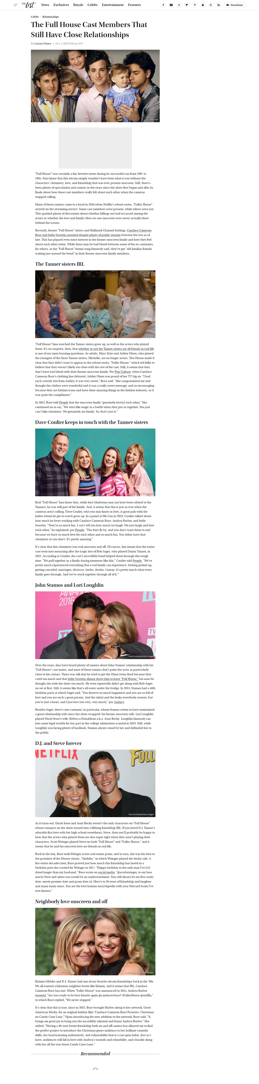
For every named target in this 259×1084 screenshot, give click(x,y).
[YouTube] (171, 5)
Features (134, 5)
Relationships (50, 17)
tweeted (40, 995)
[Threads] (210, 5)
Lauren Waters (42, 43)
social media (106, 872)
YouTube (154, 120)
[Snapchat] (202, 5)
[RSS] (218, 5)
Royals (78, 5)
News (45, 5)
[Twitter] (179, 5)
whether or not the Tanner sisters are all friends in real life (116, 349)
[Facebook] (163, 5)
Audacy (119, 702)
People (63, 402)
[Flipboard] (187, 5)
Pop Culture (123, 372)
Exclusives (61, 5)
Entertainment (113, 5)
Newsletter (234, 5)
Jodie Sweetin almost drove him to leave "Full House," (103, 679)
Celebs (93, 5)
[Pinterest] (195, 5)
